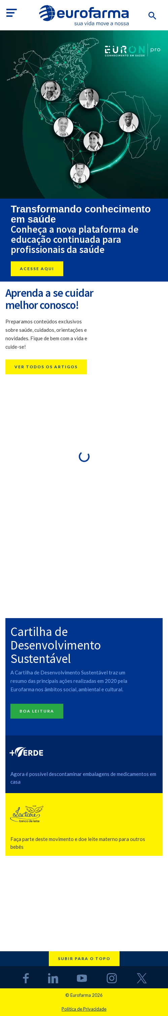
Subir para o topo (84, 958)
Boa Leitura (37, 711)
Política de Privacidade (84, 1009)
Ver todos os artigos (46, 366)
